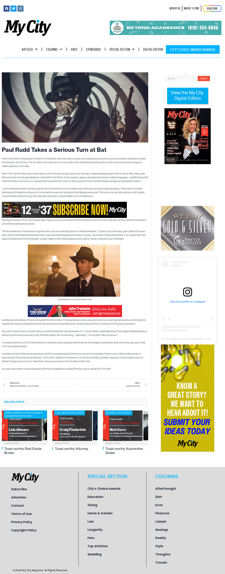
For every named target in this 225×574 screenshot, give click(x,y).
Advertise (18, 497)
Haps (74, 49)
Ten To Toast (26, 416)
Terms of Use (21, 514)
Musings (161, 530)
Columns (54, 49)
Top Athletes (97, 546)
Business (111, 413)
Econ (159, 505)
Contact (17, 505)
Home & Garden (13, 413)
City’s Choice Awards (104, 488)
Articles (30, 49)
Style (159, 546)
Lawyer (64, 413)
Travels (161, 562)
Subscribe (19, 489)
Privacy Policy (21, 522)
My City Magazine (171, 338)
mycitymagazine (194, 338)
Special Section (122, 49)
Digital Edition (153, 49)
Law (57, 413)
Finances (162, 513)
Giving (92, 505)
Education (95, 497)
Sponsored (93, 49)
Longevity (95, 530)
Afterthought (165, 488)
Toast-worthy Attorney (71, 449)
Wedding (94, 554)
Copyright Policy (24, 530)
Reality (160, 538)
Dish (158, 497)
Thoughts (162, 554)
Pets (90, 538)
